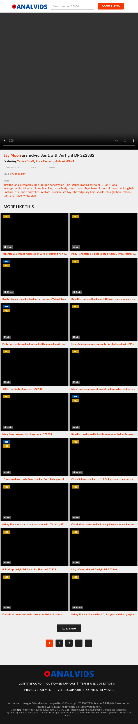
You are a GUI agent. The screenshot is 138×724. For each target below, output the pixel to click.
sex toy (67, 192)
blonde (27, 188)
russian (56, 192)
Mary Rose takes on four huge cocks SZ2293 (27, 434)
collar (48, 188)
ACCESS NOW (110, 6)
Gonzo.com (19, 173)
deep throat (76, 188)
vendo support (69, 689)
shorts (100, 192)
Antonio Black (65, 161)
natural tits (12, 192)
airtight (8, 184)
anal (115, 184)
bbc (36, 184)
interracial (115, 188)
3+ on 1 (106, 184)
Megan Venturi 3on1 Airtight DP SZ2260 (94, 569)
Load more (69, 628)
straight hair (113, 192)
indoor (103, 188)
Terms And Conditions (97, 683)
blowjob (39, 188)
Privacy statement (38, 689)
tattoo (127, 192)
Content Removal (100, 689)
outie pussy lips (30, 192)
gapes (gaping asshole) (86, 184)
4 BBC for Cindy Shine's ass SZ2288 (22, 388)
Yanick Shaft (25, 161)
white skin (29, 195)
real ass (45, 192)
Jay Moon (12, 155)
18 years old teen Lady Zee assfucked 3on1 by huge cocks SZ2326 (38, 479)
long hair (128, 188)
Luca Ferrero (44, 161)
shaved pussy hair (84, 192)
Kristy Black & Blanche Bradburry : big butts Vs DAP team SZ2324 (39, 298)
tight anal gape (13, 195)
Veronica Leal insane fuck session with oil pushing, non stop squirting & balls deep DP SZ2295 (54, 253)
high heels (91, 188)
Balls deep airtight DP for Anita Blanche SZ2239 (29, 569)
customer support (60, 683)
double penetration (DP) (55, 184)
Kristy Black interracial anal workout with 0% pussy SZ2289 (35, 524)
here (19, 709)
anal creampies (23, 184)
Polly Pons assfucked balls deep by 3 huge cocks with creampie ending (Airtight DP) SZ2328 (53, 343)
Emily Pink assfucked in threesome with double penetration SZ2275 (40, 614)
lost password (30, 683)
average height (13, 188)
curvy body (60, 188)
